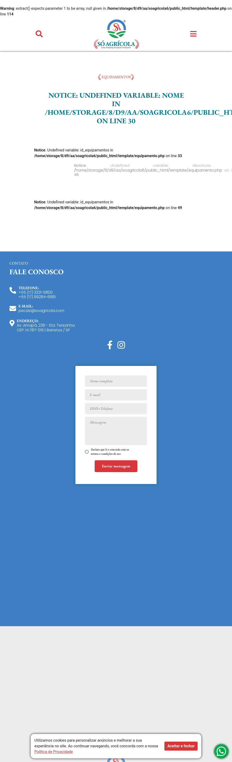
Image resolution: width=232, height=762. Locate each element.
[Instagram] (121, 345)
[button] (39, 34)
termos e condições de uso (106, 454)
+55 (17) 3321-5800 (36, 292)
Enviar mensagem (116, 466)
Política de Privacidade (53, 751)
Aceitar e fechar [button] (181, 746)
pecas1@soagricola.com (41, 310)
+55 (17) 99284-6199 (37, 297)
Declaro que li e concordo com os (110, 452)
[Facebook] (110, 345)
